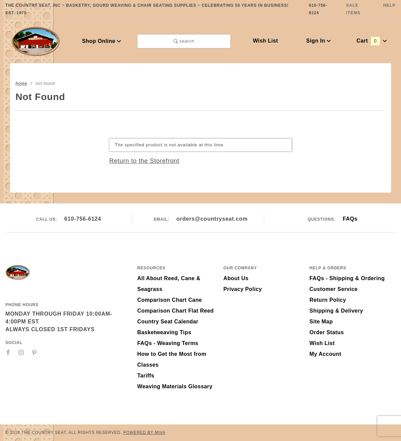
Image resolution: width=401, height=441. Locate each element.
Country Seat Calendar (167, 321)
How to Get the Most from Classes (171, 359)
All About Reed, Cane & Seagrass (168, 283)
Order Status (326, 332)
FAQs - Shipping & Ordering (347, 278)
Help (389, 5)
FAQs (350, 219)
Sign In (318, 41)
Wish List (265, 41)
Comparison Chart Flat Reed (175, 311)
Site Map (321, 321)
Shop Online (101, 41)
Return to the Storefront (144, 160)
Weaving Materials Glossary (174, 386)
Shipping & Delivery (336, 311)
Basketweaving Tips (164, 332)
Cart (371, 41)
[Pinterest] (34, 352)
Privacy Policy (242, 289)
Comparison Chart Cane (169, 300)
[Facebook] (8, 352)
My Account (325, 354)
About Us (235, 278)
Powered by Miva (144, 432)
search (184, 41)
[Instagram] (21, 352)
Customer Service (333, 289)
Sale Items (353, 9)
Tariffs (145, 375)
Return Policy (327, 300)
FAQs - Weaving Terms (167, 343)
